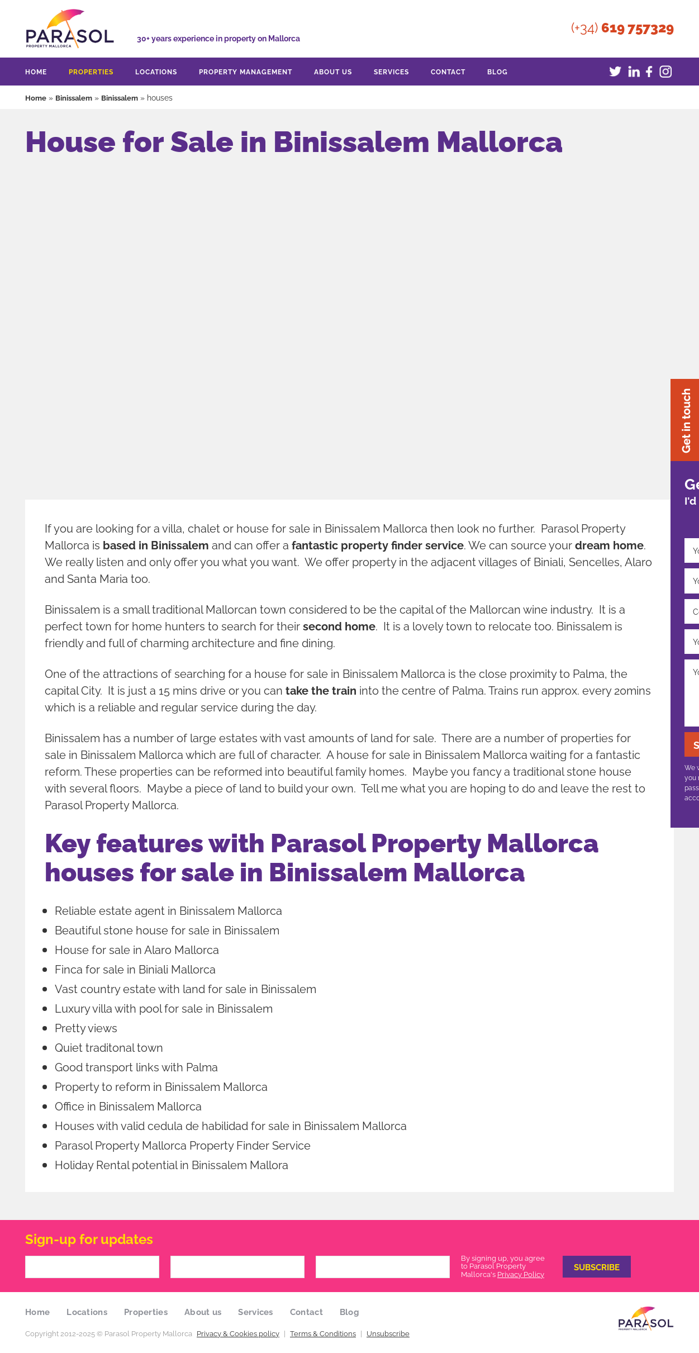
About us (333, 71)
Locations (156, 71)
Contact (448, 71)
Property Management (245, 71)
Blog (497, 71)
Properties (91, 71)
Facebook (648, 72)
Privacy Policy (520, 1274)
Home (36, 71)
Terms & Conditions (323, 1333)
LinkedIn (632, 72)
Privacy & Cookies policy (238, 1333)
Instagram (665, 72)
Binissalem (76, 97)
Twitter (615, 72)
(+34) (622, 25)
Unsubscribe (388, 1333)
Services (391, 71)
